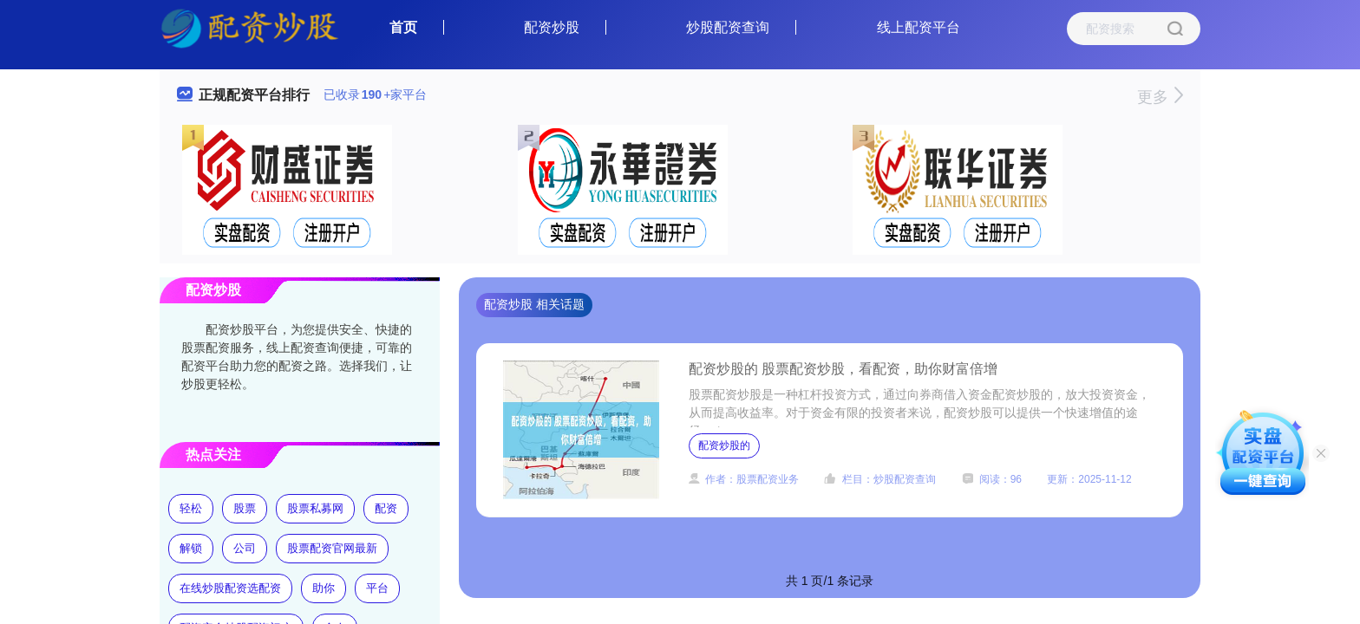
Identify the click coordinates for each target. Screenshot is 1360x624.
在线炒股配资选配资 (230, 588)
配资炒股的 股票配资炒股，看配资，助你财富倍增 (843, 368)
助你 (323, 588)
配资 (386, 508)
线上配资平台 (918, 27)
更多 (1160, 97)
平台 (377, 588)
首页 (403, 27)
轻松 (191, 508)
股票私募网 (315, 508)
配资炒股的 (724, 445)
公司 (244, 548)
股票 (244, 508)
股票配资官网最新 (332, 548)
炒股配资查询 (727, 27)
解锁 (191, 548)
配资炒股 (551, 27)
